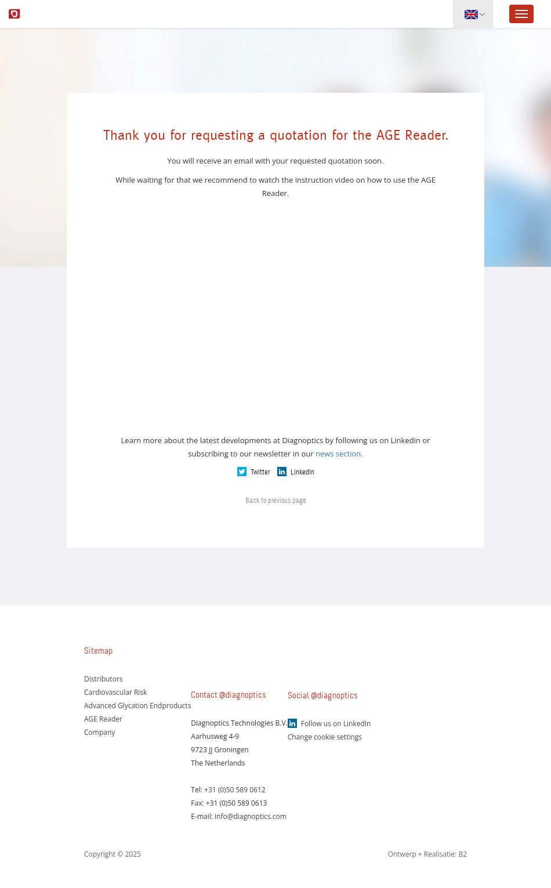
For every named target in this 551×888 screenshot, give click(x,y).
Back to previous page (275, 500)
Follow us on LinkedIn (336, 723)
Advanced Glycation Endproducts (137, 706)
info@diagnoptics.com (251, 816)
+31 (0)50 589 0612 (235, 790)
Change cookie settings (325, 737)
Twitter (260, 472)
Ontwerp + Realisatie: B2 (427, 854)
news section (338, 453)
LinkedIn (302, 472)
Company (99, 732)
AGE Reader (103, 719)
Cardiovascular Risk (115, 692)
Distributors (103, 679)
